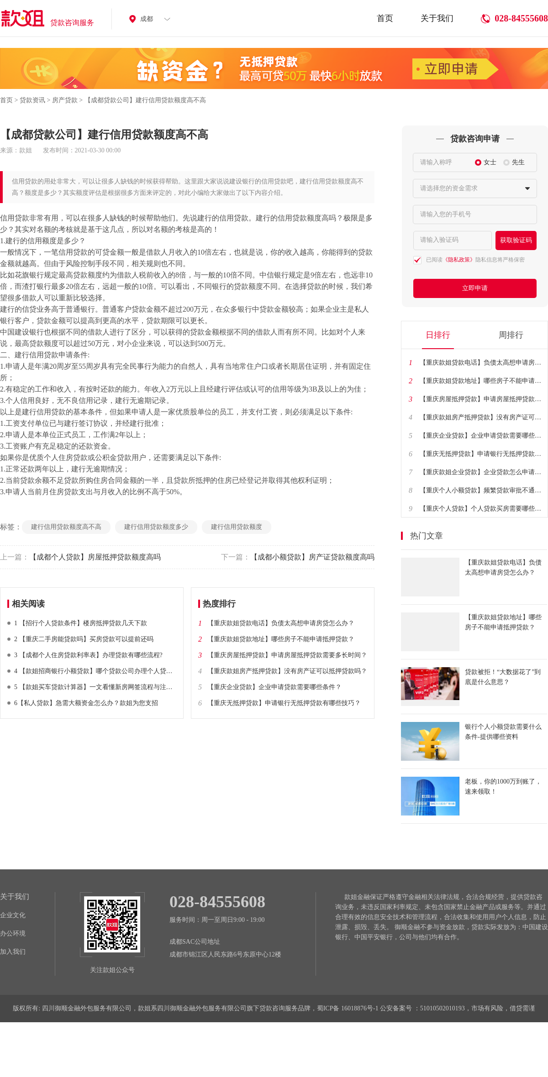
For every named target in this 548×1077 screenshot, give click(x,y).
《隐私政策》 (459, 259)
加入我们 (13, 951)
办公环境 (13, 933)
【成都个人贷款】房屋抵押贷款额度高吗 (80, 557)
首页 (385, 24)
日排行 (438, 335)
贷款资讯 (32, 100)
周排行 (511, 335)
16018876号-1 (360, 1008)
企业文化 (13, 915)
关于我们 (437, 24)
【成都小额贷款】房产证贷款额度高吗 (297, 557)
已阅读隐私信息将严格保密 (475, 259)
